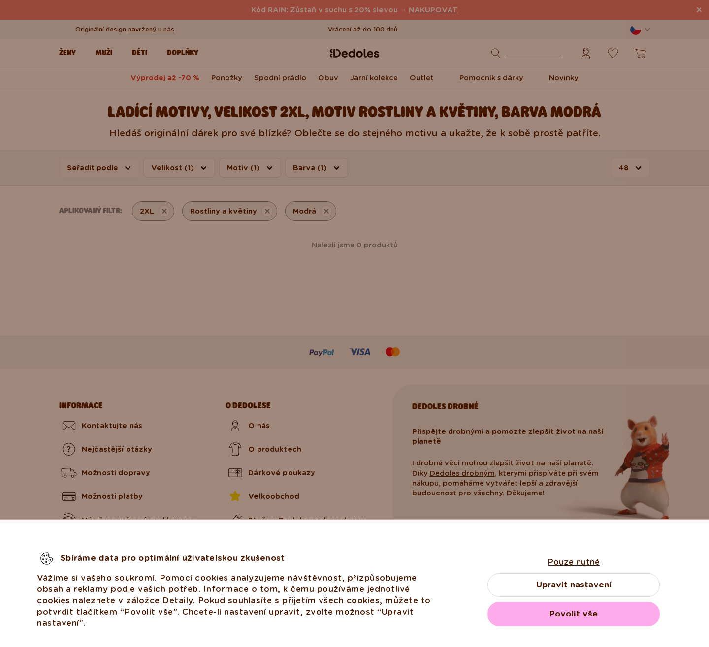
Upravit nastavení (574, 584)
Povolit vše (573, 613)
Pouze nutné (574, 562)
